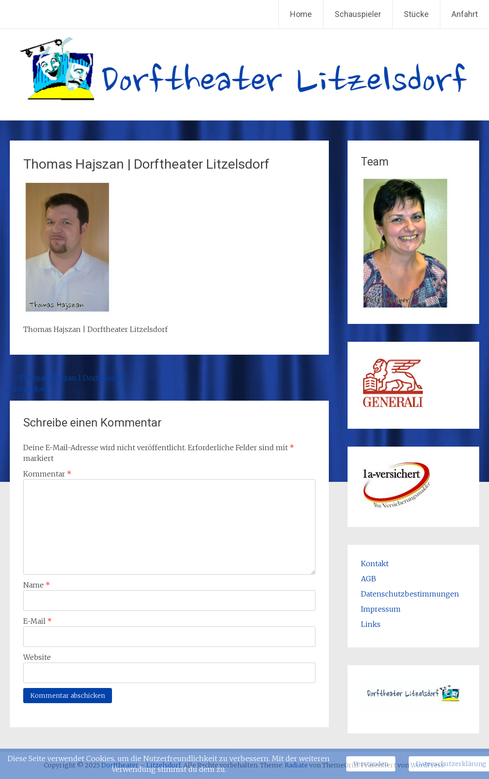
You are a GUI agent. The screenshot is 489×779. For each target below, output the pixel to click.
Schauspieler (358, 14)
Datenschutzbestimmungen (410, 593)
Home (301, 14)
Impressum (381, 609)
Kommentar (47, 473)
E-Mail (37, 621)
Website (37, 657)
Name (36, 584)
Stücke (416, 14)
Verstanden (370, 764)
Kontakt (375, 563)
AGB (368, 578)
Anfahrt (465, 14)
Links (371, 624)
